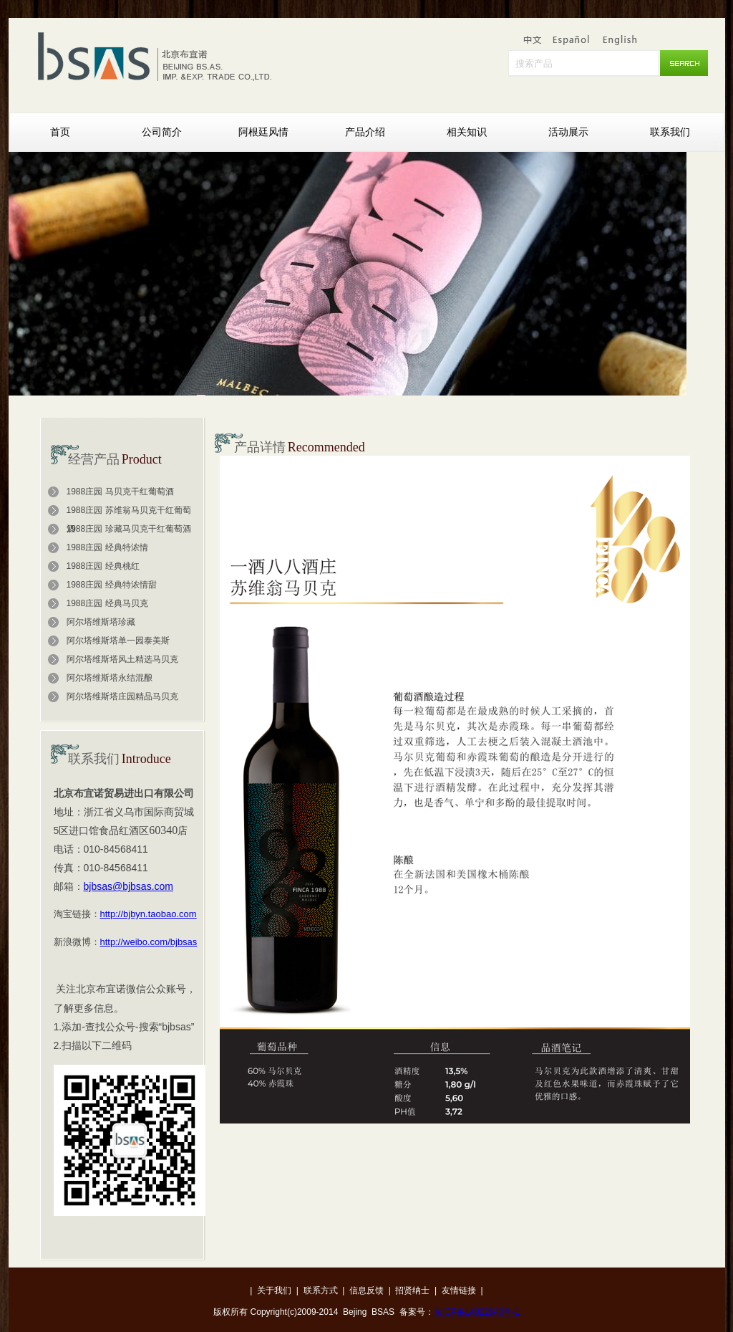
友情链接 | (462, 1290)
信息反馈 (366, 1290)
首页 (60, 132)
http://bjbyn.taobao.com (148, 914)
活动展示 (568, 132)
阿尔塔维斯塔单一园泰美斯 (118, 641)
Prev (288, 421)
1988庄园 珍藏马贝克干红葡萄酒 (129, 529)
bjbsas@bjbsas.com (129, 886)
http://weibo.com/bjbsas (149, 941)
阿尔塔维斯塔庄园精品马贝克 (122, 696)
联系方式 (321, 1290)
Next (445, 421)
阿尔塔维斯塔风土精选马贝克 (122, 659)
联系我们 (670, 132)
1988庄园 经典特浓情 (107, 547)
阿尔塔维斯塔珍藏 (101, 622)
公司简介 (162, 132)
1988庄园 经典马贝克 (107, 603)
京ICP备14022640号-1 (477, 1312)
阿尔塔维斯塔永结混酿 (109, 678)
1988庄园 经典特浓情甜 (112, 585)
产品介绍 (365, 132)
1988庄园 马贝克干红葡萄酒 (120, 492)
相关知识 (467, 132)
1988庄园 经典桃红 (103, 566)
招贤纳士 (412, 1290)
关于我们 (274, 1290)
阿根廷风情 (263, 132)
